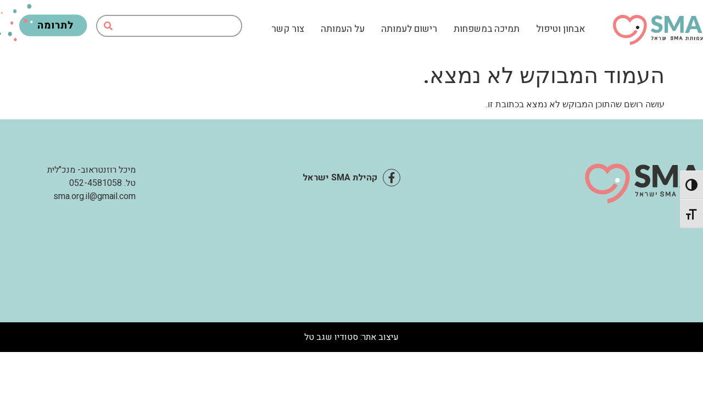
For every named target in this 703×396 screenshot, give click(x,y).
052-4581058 (95, 183)
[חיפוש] (108, 26)
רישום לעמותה (409, 29)
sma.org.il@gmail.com (94, 196)
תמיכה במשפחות (487, 29)
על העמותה (343, 29)
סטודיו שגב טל (331, 337)
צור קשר (287, 29)
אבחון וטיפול (560, 29)
